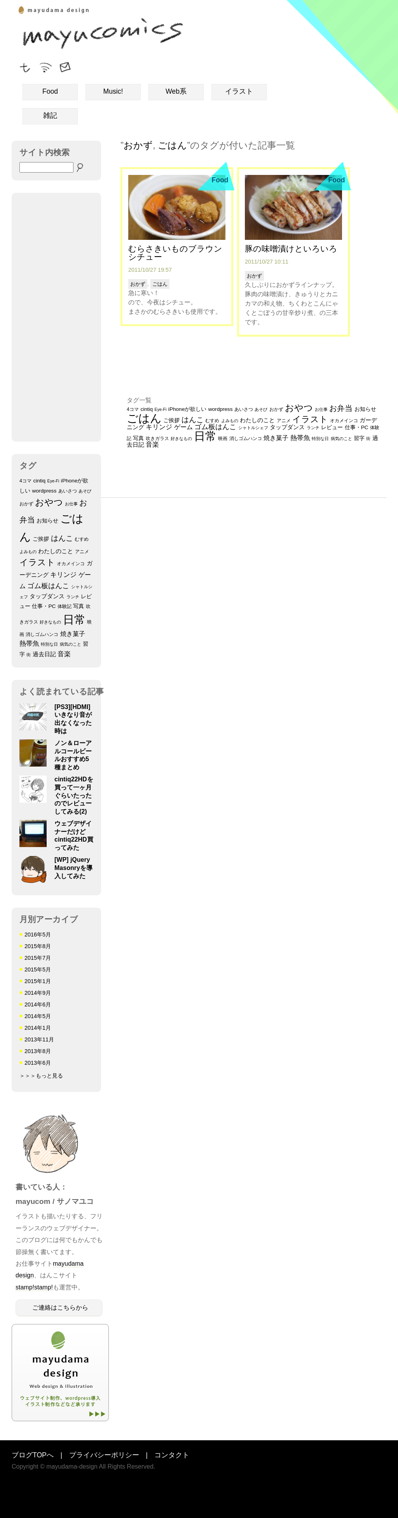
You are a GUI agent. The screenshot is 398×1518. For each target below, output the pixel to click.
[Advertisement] (56, 317)
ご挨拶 (41, 539)
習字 (359, 438)
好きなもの (50, 622)
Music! (113, 91)
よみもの (28, 551)
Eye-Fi (53, 481)
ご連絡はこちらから (60, 1307)
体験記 (65, 606)
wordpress (44, 491)
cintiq (39, 481)
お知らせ (47, 521)
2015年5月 (37, 969)
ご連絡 (66, 65)
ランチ (72, 596)
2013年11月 (39, 1039)
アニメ (82, 551)
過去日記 (44, 654)
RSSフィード (45, 65)
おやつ (49, 502)
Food (50, 91)
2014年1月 (37, 1028)
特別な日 (49, 644)
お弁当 (341, 408)
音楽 (64, 654)
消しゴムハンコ (42, 634)
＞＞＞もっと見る (41, 1076)
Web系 (176, 91)
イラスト (239, 91)
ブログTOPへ (33, 1455)
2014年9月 (37, 993)
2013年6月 (37, 1063)
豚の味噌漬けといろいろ (291, 248)
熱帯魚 (29, 643)
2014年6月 (37, 1004)
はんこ (62, 538)
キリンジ (63, 574)
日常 (74, 619)
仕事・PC (44, 606)
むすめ (82, 539)
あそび (85, 491)
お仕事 (71, 503)
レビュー (332, 427)
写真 (78, 606)
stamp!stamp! (34, 1287)
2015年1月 (37, 981)
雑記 (50, 115)
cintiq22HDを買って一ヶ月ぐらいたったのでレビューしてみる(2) (73, 795)
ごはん (172, 145)
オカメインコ (71, 563)
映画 (222, 438)
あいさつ (67, 491)
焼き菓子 (72, 633)
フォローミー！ (25, 65)
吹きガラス (157, 438)
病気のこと (70, 644)
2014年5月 (37, 1016)
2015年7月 (37, 958)
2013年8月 (37, 1051)
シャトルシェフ (253, 427)
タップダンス (47, 596)
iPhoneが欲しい (187, 409)
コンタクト (171, 1455)
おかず (26, 504)
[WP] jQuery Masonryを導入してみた (73, 867)
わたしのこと (55, 551)
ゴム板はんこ (48, 586)
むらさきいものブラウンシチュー (175, 252)
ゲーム (183, 426)
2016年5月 (37, 934)
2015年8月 (37, 946)
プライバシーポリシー (104, 1455)
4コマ (25, 481)
